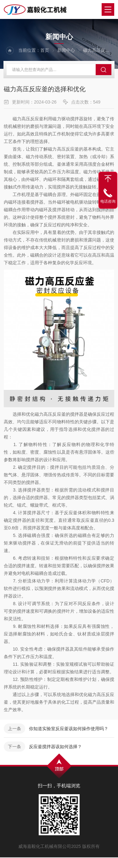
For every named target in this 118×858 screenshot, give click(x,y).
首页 (44, 50)
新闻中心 (66, 50)
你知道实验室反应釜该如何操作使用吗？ (68, 729)
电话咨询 (107, 201)
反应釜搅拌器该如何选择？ (55, 747)
